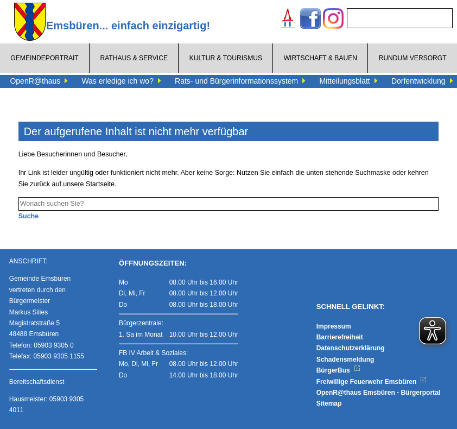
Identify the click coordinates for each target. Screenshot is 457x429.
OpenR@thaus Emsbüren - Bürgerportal (378, 392)
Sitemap (329, 403)
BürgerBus (338, 370)
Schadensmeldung (345, 359)
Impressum (333, 326)
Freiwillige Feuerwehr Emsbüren (371, 382)
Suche (28, 216)
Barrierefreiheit (339, 337)
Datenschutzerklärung (350, 348)
